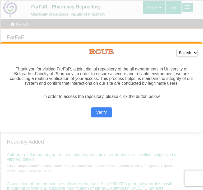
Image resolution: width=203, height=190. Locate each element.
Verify (101, 112)
